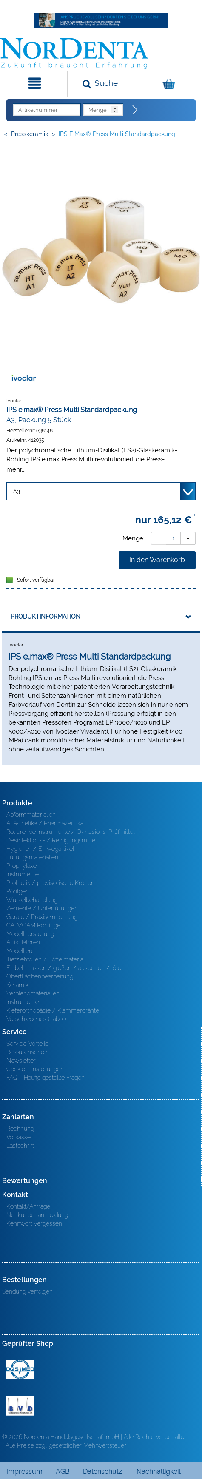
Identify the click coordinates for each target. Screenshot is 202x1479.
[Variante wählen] (101, 491)
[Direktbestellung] (135, 110)
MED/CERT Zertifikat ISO (20, 1369)
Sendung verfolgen (27, 1291)
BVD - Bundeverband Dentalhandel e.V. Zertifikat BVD (20, 1406)
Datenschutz (102, 1472)
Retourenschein (27, 1052)
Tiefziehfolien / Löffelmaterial (45, 959)
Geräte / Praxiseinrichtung (41, 916)
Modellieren (22, 950)
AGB (63, 1472)
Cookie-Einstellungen (35, 1069)
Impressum (24, 1472)
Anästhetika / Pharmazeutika (44, 823)
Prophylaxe (21, 865)
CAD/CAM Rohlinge (33, 925)
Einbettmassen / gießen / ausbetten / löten (65, 967)
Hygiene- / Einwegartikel (40, 848)
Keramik (17, 984)
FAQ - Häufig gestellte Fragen (45, 1077)
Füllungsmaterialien (32, 857)
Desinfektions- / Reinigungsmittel (51, 840)
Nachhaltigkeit (159, 1472)
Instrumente (22, 874)
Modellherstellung (30, 933)
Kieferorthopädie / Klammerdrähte (52, 1010)
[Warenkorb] (166, 84)
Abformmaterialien (31, 814)
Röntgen (17, 891)
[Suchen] (100, 84)
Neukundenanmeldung (37, 1215)
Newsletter (21, 1060)
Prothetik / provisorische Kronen (50, 882)
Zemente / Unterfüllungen (42, 908)
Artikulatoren (23, 942)
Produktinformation (45, 616)
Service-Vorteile (27, 1043)
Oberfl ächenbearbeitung (39, 976)
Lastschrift (20, 1145)
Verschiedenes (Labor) (36, 1018)
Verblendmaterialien (33, 993)
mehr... (16, 469)
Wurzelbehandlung (31, 899)
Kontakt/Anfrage (28, 1206)
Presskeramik (29, 134)
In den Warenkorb (157, 560)
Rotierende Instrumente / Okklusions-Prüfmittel (70, 831)
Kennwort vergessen (34, 1223)
